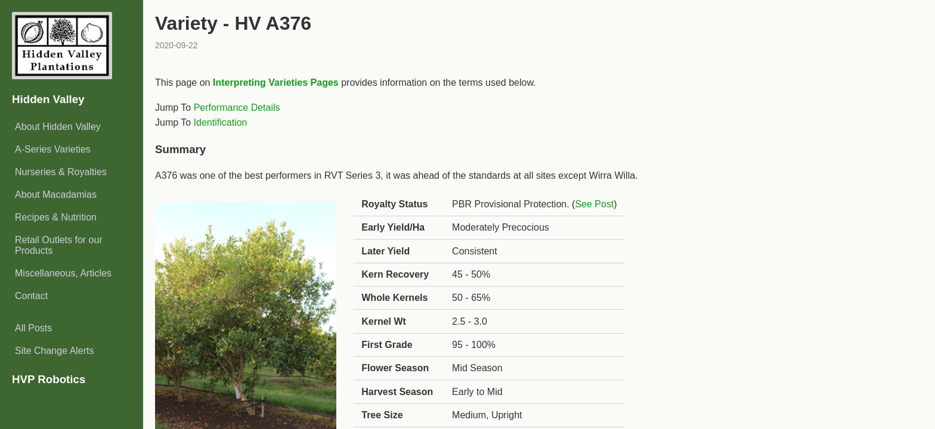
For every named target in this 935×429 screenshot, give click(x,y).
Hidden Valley (48, 99)
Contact (31, 296)
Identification (220, 122)
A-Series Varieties (53, 149)
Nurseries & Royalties (61, 172)
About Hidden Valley (58, 127)
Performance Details (237, 107)
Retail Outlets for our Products (59, 245)
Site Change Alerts (54, 351)
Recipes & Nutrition (56, 217)
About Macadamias (56, 194)
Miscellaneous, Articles (63, 273)
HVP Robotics (48, 379)
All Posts (33, 328)
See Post (594, 204)
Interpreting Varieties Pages (276, 82)
